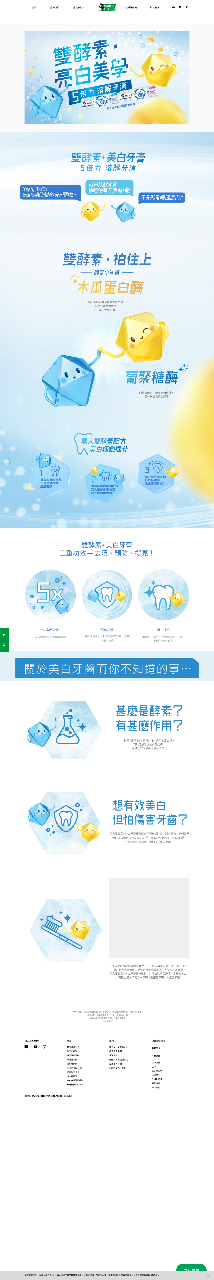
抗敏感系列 (72, 1064)
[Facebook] (180, 7)
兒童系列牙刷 (115, 1064)
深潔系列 (113, 1055)
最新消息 (154, 7)
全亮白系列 (72, 1051)
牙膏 (69, 1040)
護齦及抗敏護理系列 (118, 1059)
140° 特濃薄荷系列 (75, 1080)
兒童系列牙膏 (73, 1072)
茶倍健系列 (72, 1059)
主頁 (34, 7)
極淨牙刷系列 (115, 1051)
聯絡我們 (156, 1087)
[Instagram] (46, 1047)
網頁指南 (156, 1083)
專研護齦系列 (73, 1055)
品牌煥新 (54, 7)
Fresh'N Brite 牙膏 (74, 1068)
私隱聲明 (156, 1075)
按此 (155, 1275)
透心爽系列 (72, 1076)
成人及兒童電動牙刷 (118, 1047)
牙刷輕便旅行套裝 (117, 1068)
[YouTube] (173, 7)
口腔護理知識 (130, 7)
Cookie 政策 (157, 1079)
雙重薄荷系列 (73, 1047)
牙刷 (111, 1040)
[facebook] (4, 635)
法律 (154, 1067)
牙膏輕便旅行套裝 (75, 1084)
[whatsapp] (4, 644)
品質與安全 (157, 1071)
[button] (208, 1275)
